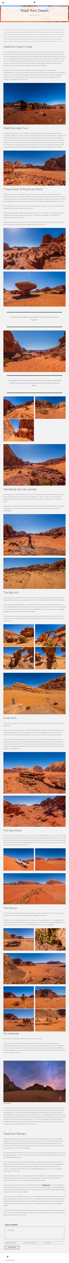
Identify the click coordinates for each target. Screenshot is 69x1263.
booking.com (46, 1185)
